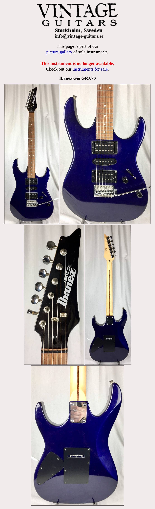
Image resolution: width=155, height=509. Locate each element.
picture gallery (59, 51)
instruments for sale (90, 69)
